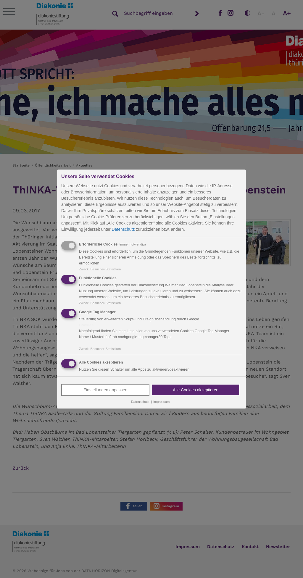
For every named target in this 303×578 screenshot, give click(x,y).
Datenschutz (123, 229)
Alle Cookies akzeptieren (195, 390)
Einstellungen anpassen (105, 390)
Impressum (161, 401)
